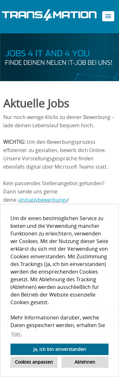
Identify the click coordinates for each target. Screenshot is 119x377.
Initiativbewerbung (42, 199)
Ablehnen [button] (85, 362)
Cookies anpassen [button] (34, 362)
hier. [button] (16, 333)
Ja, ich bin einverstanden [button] (59, 349)
